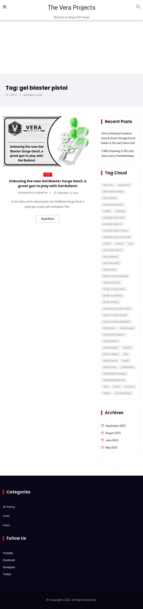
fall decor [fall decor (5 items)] (109, 328)
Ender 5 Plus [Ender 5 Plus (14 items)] (111, 302)
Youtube (8, 553)
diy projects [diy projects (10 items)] (110, 256)
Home (11, 94)
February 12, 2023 (66, 193)
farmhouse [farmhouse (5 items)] (127, 328)
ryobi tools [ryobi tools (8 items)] (110, 367)
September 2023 (115, 425)
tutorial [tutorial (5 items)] (129, 387)
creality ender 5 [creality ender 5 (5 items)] (113, 224)
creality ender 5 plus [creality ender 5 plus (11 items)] (116, 230)
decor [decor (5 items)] (119, 243)
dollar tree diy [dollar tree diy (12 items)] (112, 282)
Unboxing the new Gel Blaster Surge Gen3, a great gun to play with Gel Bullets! (47, 183)
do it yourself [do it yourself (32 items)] (111, 263)
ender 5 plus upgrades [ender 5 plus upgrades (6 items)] (117, 321)
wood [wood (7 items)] (107, 393)
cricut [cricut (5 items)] (107, 243)
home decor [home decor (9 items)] (111, 341)
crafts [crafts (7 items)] (107, 211)
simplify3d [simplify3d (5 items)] (128, 367)
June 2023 (112, 440)
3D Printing (9, 507)
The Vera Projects (72, 7)
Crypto (6, 525)
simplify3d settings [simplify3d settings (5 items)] (115, 373)
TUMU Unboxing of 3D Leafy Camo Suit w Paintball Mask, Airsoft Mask (117, 156)
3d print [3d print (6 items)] (108, 185)
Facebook (9, 560)
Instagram (9, 567)
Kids (47, 175)
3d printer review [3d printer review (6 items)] (113, 191)
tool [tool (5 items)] (106, 387)
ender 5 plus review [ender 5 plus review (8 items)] (115, 315)
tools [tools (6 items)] (117, 387)
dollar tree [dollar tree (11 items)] (110, 269)
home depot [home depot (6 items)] (111, 347)
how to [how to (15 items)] (127, 347)
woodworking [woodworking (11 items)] (123, 393)
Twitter (7, 574)
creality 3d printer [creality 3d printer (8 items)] (114, 217)
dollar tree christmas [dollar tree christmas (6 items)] (116, 276)
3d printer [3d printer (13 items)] (124, 185)
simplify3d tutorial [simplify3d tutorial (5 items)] (114, 380)
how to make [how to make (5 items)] (111, 354)
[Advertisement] (71, 48)
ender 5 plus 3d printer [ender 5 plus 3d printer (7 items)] (117, 308)
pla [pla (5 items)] (126, 354)
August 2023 (113, 433)
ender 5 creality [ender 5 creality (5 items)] (113, 295)
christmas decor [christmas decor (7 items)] (113, 204)
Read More (47, 218)
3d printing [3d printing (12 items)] (110, 198)
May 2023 (111, 447)
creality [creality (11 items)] (120, 211)
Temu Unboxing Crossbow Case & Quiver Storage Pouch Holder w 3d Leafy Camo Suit (118, 138)
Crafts (6, 516)
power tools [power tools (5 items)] (110, 360)
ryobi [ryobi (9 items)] (126, 360)
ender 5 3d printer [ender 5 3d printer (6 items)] (114, 289)
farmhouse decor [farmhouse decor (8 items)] (114, 334)
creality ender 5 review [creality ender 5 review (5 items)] (117, 237)
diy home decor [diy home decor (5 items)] (113, 250)
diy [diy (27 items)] (130, 243)
